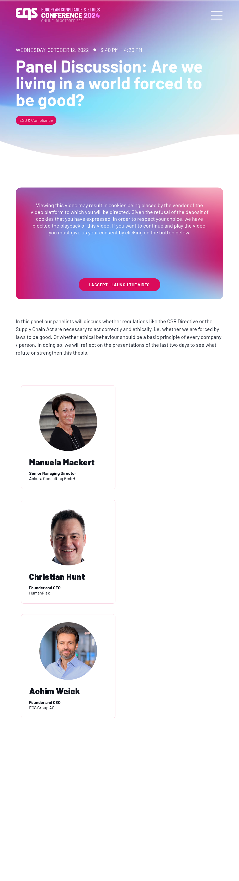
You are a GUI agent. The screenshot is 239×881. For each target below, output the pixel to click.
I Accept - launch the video (119, 284)
